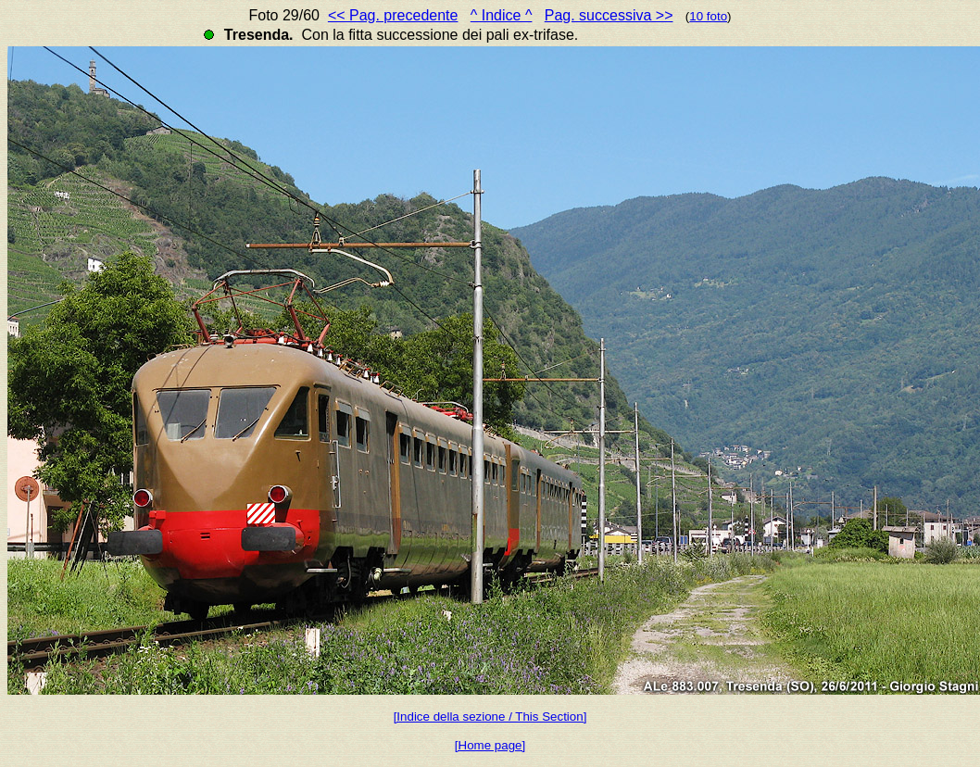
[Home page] (490, 745)
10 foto (708, 16)
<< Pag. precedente (393, 15)
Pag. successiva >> (609, 15)
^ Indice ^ (502, 15)
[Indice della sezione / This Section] (490, 716)
